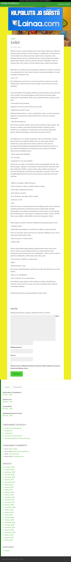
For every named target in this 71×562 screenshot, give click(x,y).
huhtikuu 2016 (9, 520)
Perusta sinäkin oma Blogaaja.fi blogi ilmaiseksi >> (35, 1)
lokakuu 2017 (8, 485)
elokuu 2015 (8, 540)
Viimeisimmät (17, 387)
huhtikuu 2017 (9, 495)
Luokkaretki (8, 433)
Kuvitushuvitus (14, 454)
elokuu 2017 (8, 490)
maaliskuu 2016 (9, 522)
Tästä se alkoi (12, 449)
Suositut (7, 387)
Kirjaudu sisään (64, 4)
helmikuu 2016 (9, 525)
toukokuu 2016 (9, 517)
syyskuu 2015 (9, 537)
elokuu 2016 (8, 515)
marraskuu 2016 (9, 507)
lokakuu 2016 (8, 510)
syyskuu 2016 (9, 512)
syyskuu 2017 (8, 487)
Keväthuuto (8, 431)
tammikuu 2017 (9, 502)
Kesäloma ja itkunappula (12, 428)
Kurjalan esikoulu (10, 3)
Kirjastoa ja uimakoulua (21, 451)
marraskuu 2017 (9, 482)
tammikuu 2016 (9, 527)
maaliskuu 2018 (9, 472)
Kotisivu (13, 355)
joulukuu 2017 (9, 480)
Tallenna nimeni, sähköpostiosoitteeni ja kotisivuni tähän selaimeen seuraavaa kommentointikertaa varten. (35, 367)
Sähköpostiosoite (16, 347)
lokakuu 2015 (8, 535)
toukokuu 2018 (9, 467)
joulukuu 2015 (9, 530)
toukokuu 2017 (9, 492)
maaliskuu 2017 (9, 497)
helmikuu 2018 (9, 475)
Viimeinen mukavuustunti (13, 436)
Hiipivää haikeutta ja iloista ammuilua (17, 438)
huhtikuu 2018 (9, 470)
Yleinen (13, 38)
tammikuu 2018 (9, 477)
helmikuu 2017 (9, 500)
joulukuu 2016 (9, 505)
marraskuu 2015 (9, 532)
